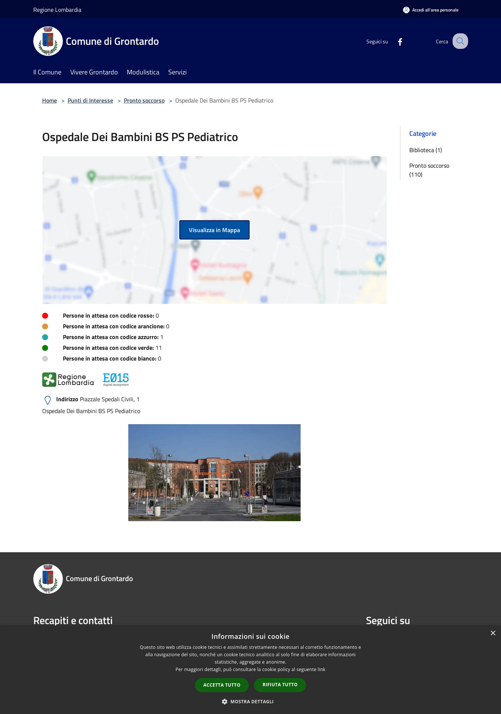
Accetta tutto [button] (221, 685)
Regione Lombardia (57, 9)
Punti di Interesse (90, 100)
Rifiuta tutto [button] (280, 684)
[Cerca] (459, 41)
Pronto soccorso (144, 100)
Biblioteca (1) (425, 149)
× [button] (492, 633)
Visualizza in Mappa (214, 229)
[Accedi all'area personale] (430, 10)
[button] (250, 701)
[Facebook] (393, 41)
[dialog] (250, 670)
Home (49, 100)
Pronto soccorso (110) (429, 170)
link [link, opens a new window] (321, 669)
